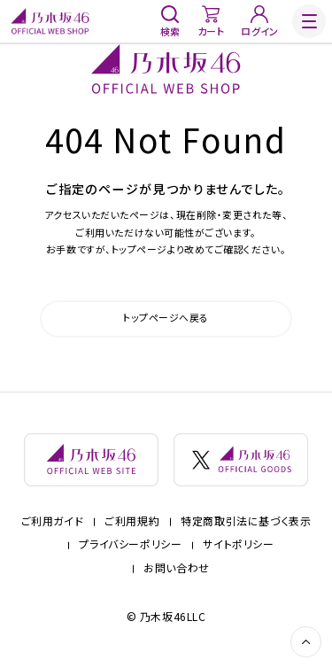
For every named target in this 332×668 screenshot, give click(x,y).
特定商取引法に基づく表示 (246, 524)
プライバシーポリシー (130, 547)
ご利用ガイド (52, 524)
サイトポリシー (238, 547)
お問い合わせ (176, 570)
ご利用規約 (131, 524)
